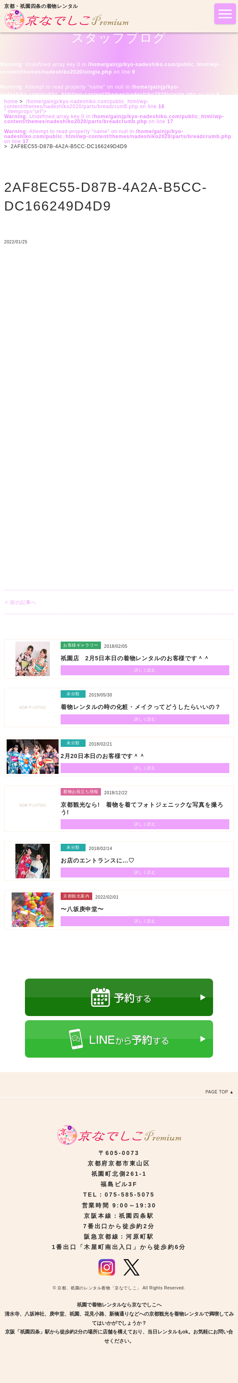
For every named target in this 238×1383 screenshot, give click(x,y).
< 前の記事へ (20, 602)
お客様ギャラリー (80, 645)
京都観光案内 (76, 896)
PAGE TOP (217, 1092)
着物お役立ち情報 (80, 791)
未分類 (73, 694)
